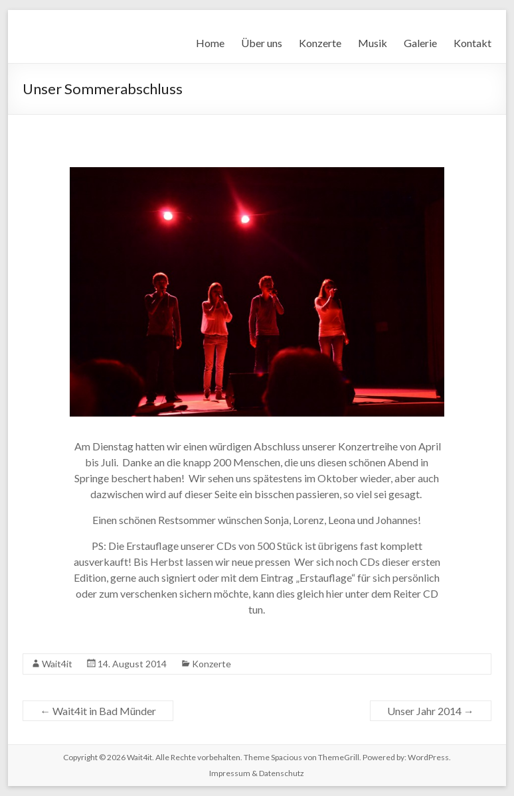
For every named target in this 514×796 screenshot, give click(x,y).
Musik (372, 42)
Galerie (420, 42)
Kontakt (472, 42)
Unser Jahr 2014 (430, 710)
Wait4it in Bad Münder (98, 710)
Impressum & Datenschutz (256, 773)
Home (210, 42)
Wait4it (57, 663)
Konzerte (320, 42)
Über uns (261, 42)
